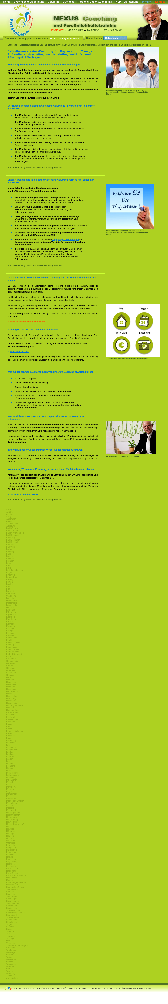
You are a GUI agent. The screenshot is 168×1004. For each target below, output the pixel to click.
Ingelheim (10, 715)
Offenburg (10, 843)
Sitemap (116, 30)
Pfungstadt (11, 847)
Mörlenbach (11, 803)
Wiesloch (10, 966)
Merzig (9, 796)
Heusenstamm (12, 696)
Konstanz (10, 736)
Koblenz (10, 733)
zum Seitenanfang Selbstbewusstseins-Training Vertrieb (35, 167)
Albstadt (10, 514)
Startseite (12, 45)
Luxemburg (11, 777)
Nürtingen (10, 833)
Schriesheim (11, 908)
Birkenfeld (10, 575)
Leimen (9, 763)
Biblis (8, 568)
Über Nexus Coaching (15, 38)
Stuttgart (10, 931)
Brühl (8, 586)
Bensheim (10, 563)
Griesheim (11, 670)
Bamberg (10, 551)
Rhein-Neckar (12, 873)
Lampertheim (12, 750)
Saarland (10, 892)
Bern (8, 565)
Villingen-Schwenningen (17, 945)
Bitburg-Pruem (12, 577)
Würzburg (10, 973)
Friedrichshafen (13, 649)
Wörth (9, 969)
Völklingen (11, 948)
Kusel (8, 738)
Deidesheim (11, 600)
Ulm (8, 941)
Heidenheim (11, 684)
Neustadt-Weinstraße (15, 824)
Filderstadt (11, 635)
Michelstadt (11, 798)
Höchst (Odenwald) (15, 705)
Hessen (9, 694)
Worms (9, 971)
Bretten (9, 582)
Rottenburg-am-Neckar (16, 882)
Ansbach (10, 521)
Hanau (9, 677)
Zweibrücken (12, 978)
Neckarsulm (11, 817)
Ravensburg (11, 859)
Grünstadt (10, 675)
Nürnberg (10, 831)
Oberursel (10, 838)
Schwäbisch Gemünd (15, 913)
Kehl (8, 726)
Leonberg (10, 766)
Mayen (9, 791)
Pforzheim (10, 845)
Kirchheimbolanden (15, 731)
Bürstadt (10, 591)
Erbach (9, 621)
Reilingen (10, 864)
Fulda (8, 656)
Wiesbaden (11, 964)
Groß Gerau (11, 673)
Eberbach (10, 610)
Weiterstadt (11, 959)
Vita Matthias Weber (38, 38)
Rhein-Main (11, 871)
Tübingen (10, 936)
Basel (8, 554)
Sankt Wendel (12, 903)
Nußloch (10, 836)
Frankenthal (11, 638)
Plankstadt (11, 854)
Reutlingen (11, 866)
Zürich (9, 976)
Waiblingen (11, 952)
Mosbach (10, 808)
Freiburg (10, 645)
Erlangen (10, 624)
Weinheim (10, 957)
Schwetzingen (12, 917)
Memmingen (11, 794)
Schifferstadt (11, 906)
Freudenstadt (12, 647)
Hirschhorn (11, 701)
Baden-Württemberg (15, 533)
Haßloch (10, 680)
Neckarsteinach (13, 815)
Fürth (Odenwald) (14, 654)
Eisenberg (10, 617)
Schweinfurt (11, 915)
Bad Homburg (12, 535)
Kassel (9, 724)
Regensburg (11, 861)
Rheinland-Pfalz (13, 868)
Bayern (9, 556)
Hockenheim (12, 703)
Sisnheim (10, 927)
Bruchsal (10, 584)
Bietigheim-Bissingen (15, 570)
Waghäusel (11, 950)
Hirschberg (11, 698)
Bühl (8, 589)
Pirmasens (11, 852)
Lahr (8, 745)
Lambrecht (11, 747)
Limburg (10, 768)
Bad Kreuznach (13, 540)
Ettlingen (10, 631)
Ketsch (9, 729)
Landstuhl (10, 756)
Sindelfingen (11, 922)
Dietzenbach (12, 603)
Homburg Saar (12, 710)
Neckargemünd (13, 812)
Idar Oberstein (12, 712)
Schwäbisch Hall (13, 910)
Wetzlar (9, 962)
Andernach (11, 519)
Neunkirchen (12, 822)
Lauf (8, 761)
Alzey (8, 516)
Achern (9, 512)
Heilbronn (10, 687)
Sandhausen (12, 896)
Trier (8, 934)
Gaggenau (11, 659)
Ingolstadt (10, 717)
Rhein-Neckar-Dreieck (16, 875)
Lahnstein (10, 743)
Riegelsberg (11, 878)
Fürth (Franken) (13, 652)
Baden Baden (12, 530)
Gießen (9, 666)
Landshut (10, 754)
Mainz (9, 784)
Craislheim (11, 596)
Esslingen (10, 628)
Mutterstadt (11, 810)
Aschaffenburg (12, 523)
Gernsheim (11, 663)
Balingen (10, 549)
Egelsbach (11, 614)
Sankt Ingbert (12, 899)
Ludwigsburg (12, 773)
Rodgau (9, 880)
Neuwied (10, 829)
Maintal (9, 782)
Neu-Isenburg (12, 819)
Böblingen (10, 579)
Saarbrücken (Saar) (15, 887)
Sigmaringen (12, 920)
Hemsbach (11, 689)
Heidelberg (11, 682)
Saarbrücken (12, 889)
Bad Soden (11, 544)
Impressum (75, 30)
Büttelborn (11, 593)
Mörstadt (10, 805)
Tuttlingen (10, 938)
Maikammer (11, 780)
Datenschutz (97, 30)
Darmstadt (11, 598)
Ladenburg (11, 740)
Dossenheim (12, 605)
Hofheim (10, 708)
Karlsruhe (10, 722)
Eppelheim (11, 619)
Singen (9, 924)
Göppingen (11, 668)
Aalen (9, 509)
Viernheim (10, 943)
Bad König (11, 537)
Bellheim (10, 561)
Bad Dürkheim (12, 528)
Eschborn (10, 626)
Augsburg (10, 526)
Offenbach (11, 840)
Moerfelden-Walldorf (15, 801)
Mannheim (11, 787)
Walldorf (10, 955)
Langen (9, 759)
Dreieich (10, 607)
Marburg (10, 789)
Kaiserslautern (12, 719)
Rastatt (9, 857)
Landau (9, 752)
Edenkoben (11, 612)
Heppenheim (12, 691)
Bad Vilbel (10, 547)
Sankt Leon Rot (13, 901)
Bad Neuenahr (12, 542)
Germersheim (12, 661)
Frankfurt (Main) (13, 642)
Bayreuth (10, 558)
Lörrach (9, 770)
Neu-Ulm (10, 826)
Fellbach (10, 633)
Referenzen (111, 38)
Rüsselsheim (12, 885)
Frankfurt (10, 640)
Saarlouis (10, 894)
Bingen (9, 572)
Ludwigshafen (12, 775)
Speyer (9, 929)
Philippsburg (11, 850)
